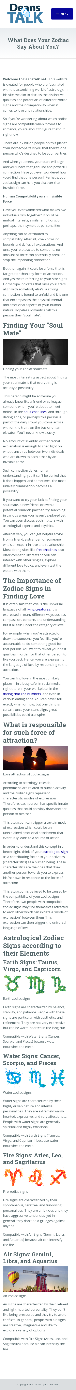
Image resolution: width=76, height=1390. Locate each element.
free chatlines (46, 549)
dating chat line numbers (22, 694)
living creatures (38, 609)
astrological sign (55, 851)
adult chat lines (35, 412)
